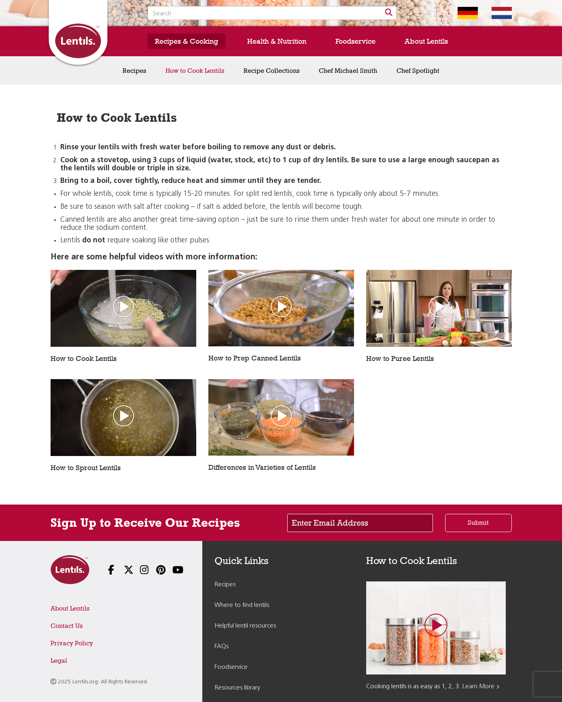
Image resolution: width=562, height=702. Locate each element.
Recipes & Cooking (186, 41)
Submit (478, 522)
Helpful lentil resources (245, 626)
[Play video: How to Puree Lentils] (439, 308)
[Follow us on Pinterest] (155, 570)
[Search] (389, 13)
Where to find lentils (241, 605)
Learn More (478, 686)
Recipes (134, 70)
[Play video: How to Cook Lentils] (123, 308)
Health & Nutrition (276, 41)
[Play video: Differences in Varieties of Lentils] (281, 417)
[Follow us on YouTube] (171, 570)
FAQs (221, 646)
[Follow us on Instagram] (139, 570)
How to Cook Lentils (194, 70)
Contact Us (67, 626)
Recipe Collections (271, 70)
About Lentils (426, 41)
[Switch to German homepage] (461, 13)
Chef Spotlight (418, 70)
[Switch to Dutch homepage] (495, 13)
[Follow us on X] (123, 570)
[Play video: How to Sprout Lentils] (123, 417)
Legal (59, 660)
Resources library (237, 688)
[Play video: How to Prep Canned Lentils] (281, 308)
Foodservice (355, 41)
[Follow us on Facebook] (107, 570)
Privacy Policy (72, 643)
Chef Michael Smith (348, 70)
